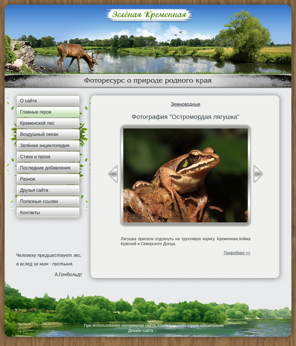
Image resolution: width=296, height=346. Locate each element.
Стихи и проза (35, 156)
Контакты (30, 212)
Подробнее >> (237, 253)
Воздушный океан (39, 134)
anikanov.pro (168, 330)
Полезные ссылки (39, 201)
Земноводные (185, 104)
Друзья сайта (34, 190)
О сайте (28, 100)
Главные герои (35, 112)
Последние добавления (45, 167)
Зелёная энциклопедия (44, 145)
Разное (27, 179)
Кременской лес (37, 123)
